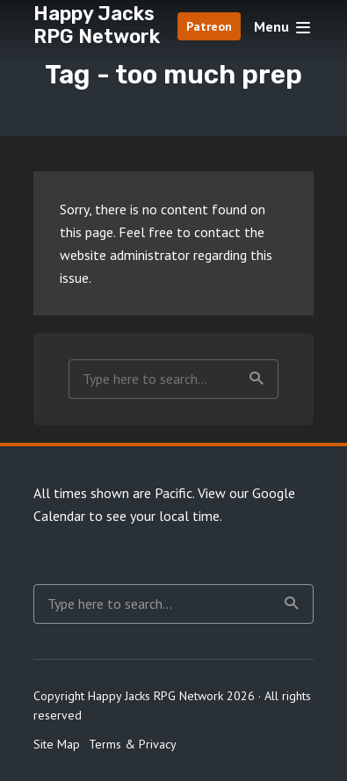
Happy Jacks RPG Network (96, 25)
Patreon (209, 26)
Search (256, 378)
